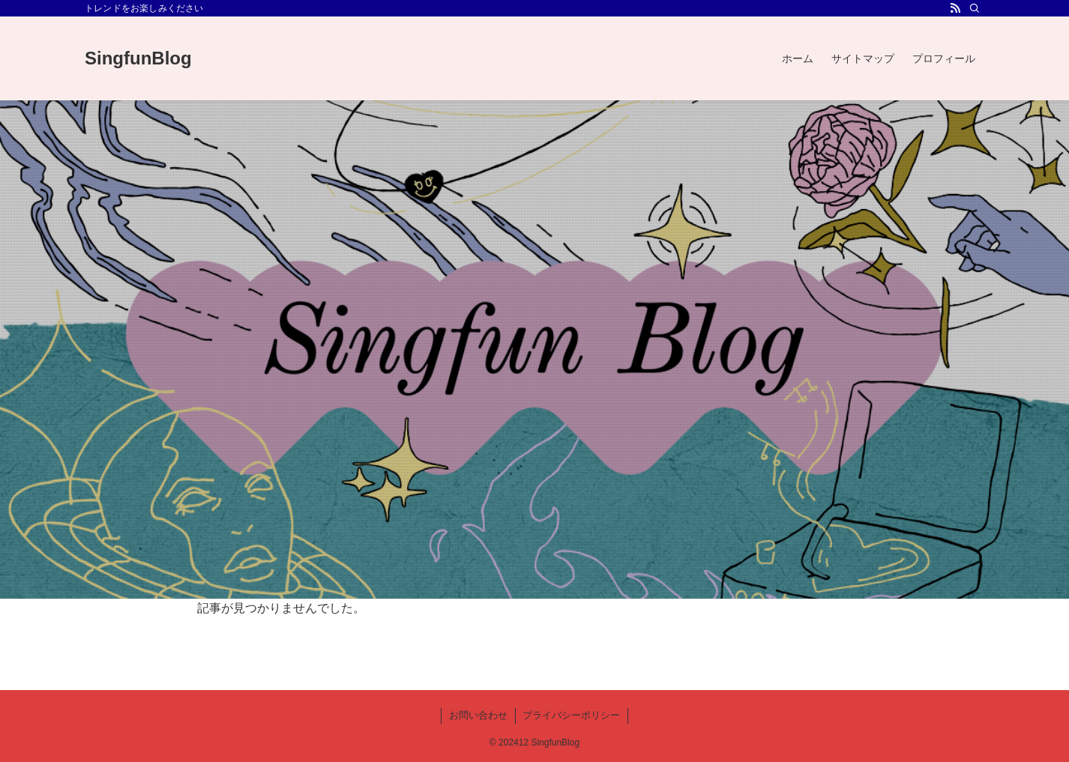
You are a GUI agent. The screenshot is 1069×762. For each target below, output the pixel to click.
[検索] (974, 8)
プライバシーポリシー (571, 715)
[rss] (955, 8)
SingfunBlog (138, 58)
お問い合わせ (478, 715)
